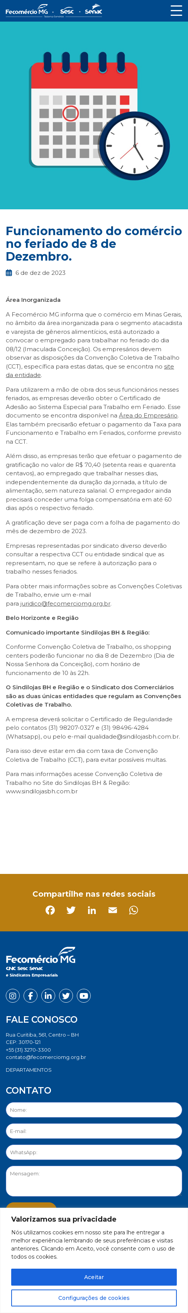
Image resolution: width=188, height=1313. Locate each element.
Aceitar (94, 1277)
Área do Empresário (148, 415)
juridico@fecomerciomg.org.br (65, 603)
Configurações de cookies (94, 1297)
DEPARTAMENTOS (29, 1070)
